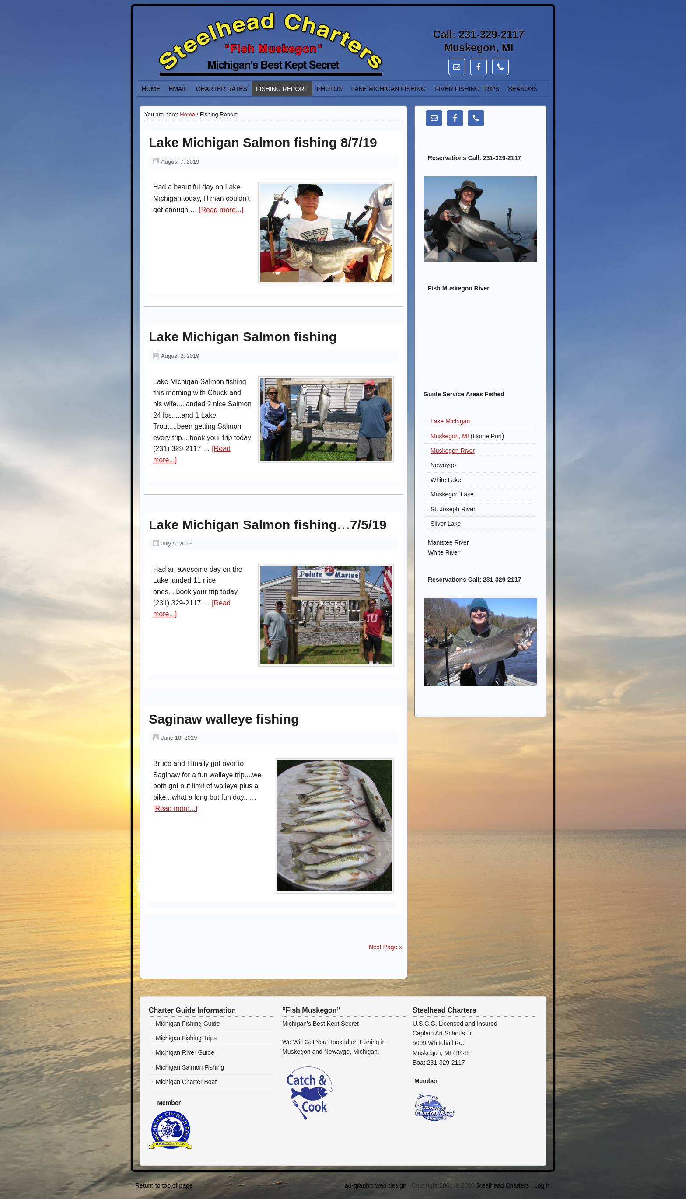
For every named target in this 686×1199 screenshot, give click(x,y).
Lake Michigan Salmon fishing (243, 336)
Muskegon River (452, 450)
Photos (330, 88)
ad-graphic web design (375, 1185)
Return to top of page (164, 1185)
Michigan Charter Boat (186, 1081)
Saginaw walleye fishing (224, 719)
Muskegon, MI (449, 436)
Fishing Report (282, 88)
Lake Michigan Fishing (388, 88)
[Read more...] (221, 209)
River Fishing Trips (466, 88)
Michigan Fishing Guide (188, 1023)
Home (151, 88)
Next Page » (385, 947)
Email (178, 88)
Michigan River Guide (185, 1052)
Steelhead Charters (502, 1185)
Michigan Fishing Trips (186, 1038)
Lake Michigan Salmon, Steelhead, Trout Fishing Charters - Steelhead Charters (235, 45)
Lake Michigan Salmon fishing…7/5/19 (267, 524)
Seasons (523, 88)
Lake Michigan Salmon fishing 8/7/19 (263, 142)
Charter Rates (221, 88)
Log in (542, 1185)
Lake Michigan (450, 421)
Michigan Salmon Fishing (190, 1067)
